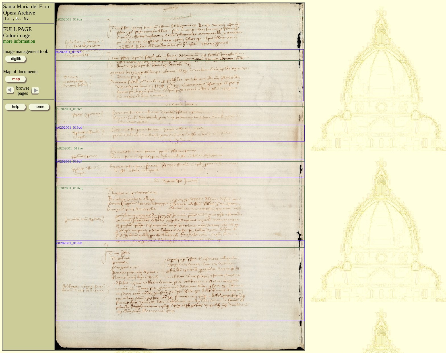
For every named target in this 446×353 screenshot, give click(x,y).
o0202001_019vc (69, 109)
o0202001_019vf (69, 161)
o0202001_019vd (69, 127)
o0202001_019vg (69, 188)
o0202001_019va (69, 19)
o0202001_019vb (68, 52)
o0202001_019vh (69, 243)
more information (19, 41)
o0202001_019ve (70, 148)
